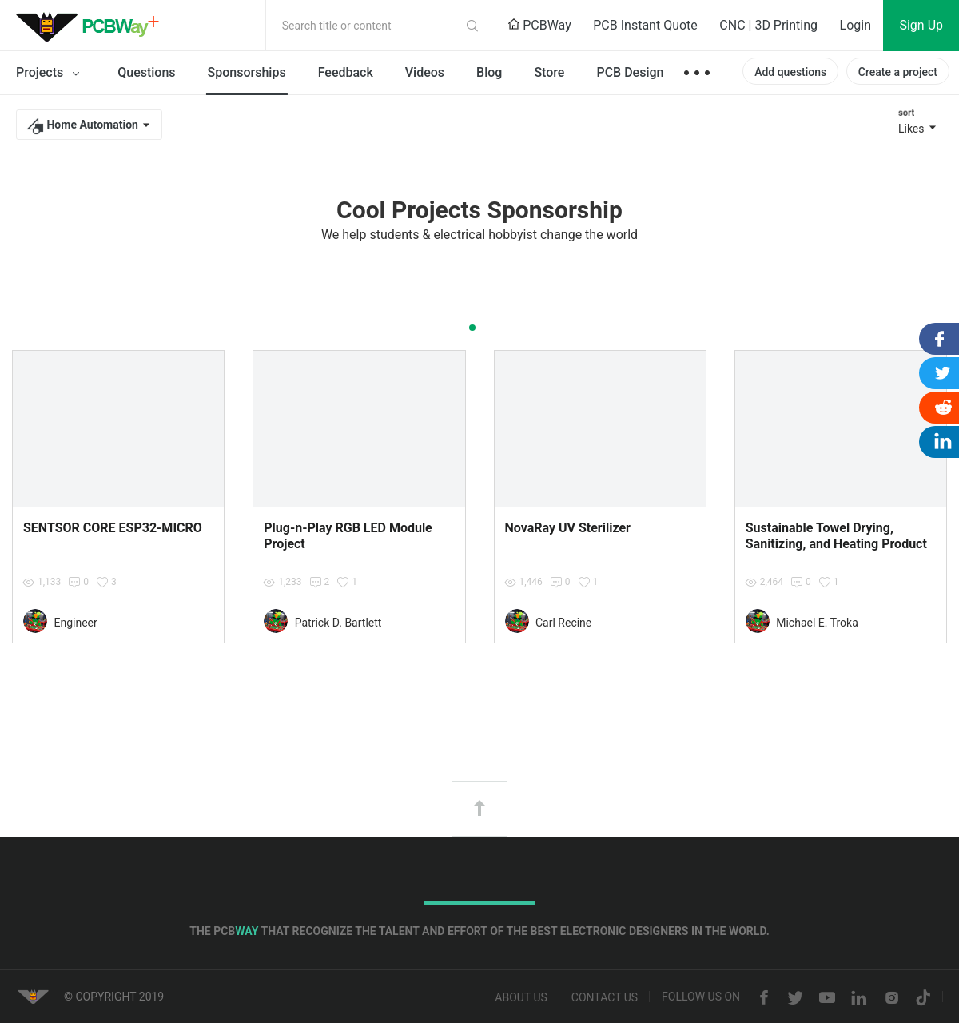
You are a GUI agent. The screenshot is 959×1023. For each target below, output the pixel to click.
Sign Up (921, 25)
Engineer (75, 622)
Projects (51, 73)
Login (855, 25)
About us (521, 998)
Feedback (345, 72)
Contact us (604, 998)
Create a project (897, 72)
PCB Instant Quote (645, 25)
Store (549, 72)
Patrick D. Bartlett (338, 622)
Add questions (790, 72)
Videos (424, 72)
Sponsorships (247, 72)
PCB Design (629, 72)
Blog (489, 72)
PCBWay (539, 25)
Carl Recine (563, 622)
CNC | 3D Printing (768, 25)
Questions (146, 72)
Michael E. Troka (817, 622)
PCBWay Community (92, 25)
